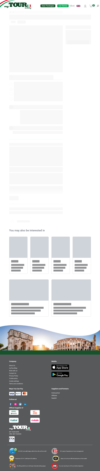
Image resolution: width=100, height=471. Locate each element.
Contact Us (12, 373)
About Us (12, 365)
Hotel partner (55, 393)
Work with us (13, 371)
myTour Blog (13, 368)
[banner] (17, 6)
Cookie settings (14, 381)
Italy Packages (48, 6)
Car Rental (63, 6)
